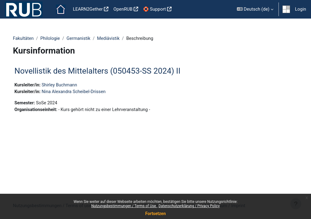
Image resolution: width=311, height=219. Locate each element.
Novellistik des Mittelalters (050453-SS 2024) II (106, 70)
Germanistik (88, 38)
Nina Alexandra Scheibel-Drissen (83, 92)
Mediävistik (118, 38)
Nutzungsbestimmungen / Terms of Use (124, 206)
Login (300, 9)
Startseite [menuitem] (60, 9)
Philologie (59, 38)
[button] (255, 9)
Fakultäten (32, 38)
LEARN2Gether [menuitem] (88, 9)
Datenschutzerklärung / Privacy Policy (189, 206)
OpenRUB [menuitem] (122, 9)
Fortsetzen (155, 213)
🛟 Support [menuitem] (154, 9)
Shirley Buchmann (69, 85)
